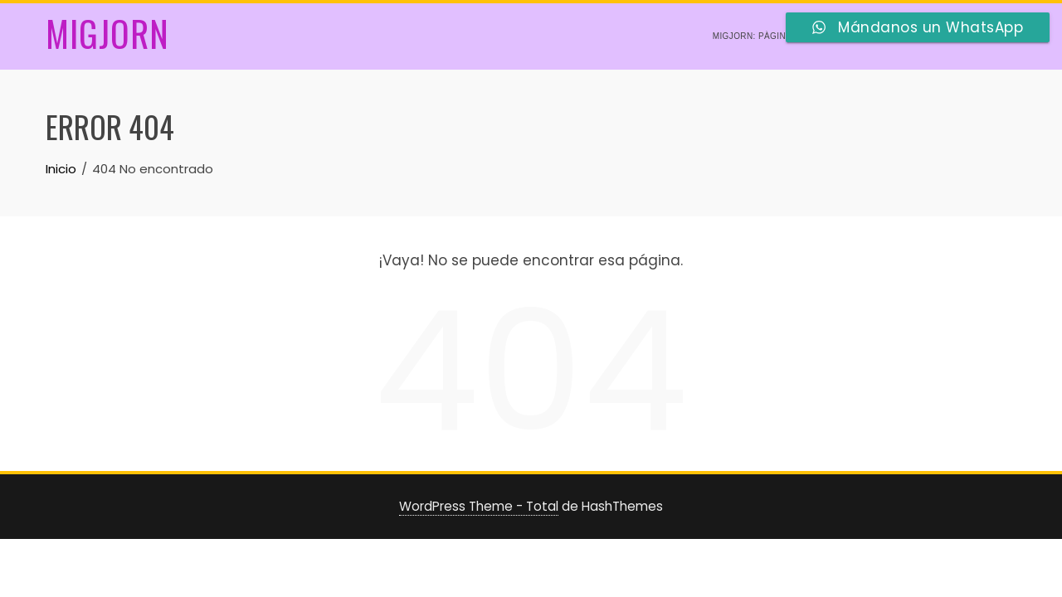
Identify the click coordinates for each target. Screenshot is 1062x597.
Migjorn (107, 33)
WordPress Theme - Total (478, 506)
